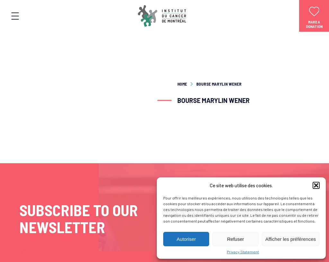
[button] (316, 185)
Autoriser (186, 239)
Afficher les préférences (290, 239)
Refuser (235, 239)
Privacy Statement (243, 251)
